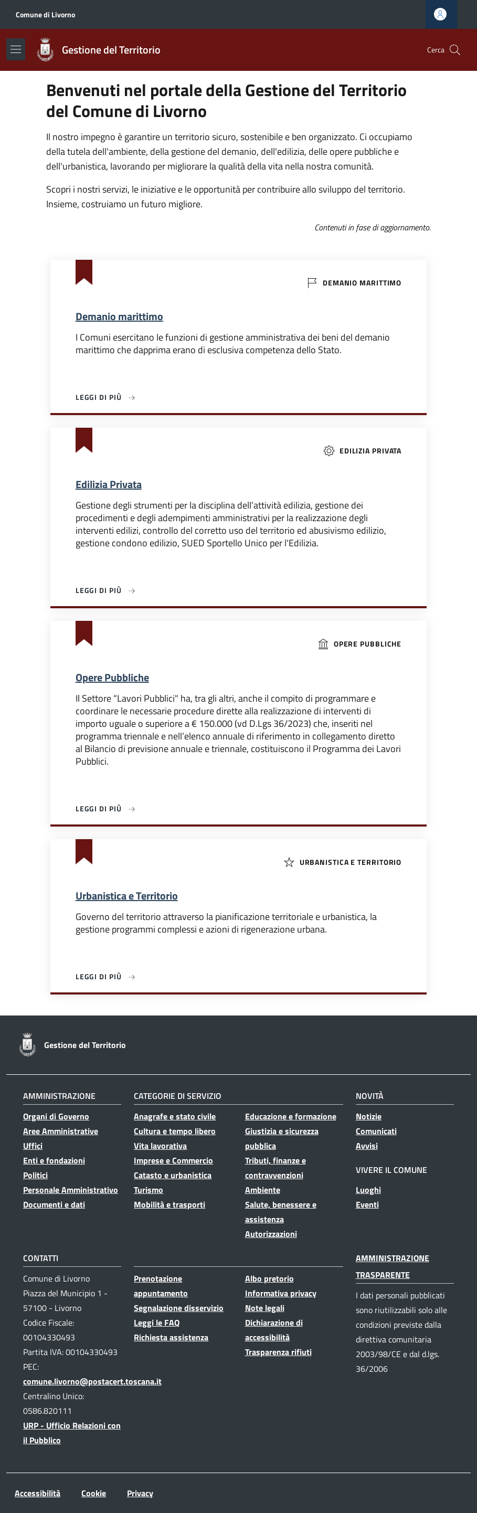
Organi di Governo (56, 1116)
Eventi (367, 1204)
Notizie (368, 1116)
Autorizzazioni (271, 1234)
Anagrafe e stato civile (175, 1116)
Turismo (148, 1189)
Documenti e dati (54, 1204)
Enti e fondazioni (54, 1160)
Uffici (33, 1145)
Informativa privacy (280, 1293)
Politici (35, 1175)
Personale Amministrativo (70, 1189)
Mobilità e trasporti (169, 1204)
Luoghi (368, 1189)
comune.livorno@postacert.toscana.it (92, 1381)
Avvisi (367, 1145)
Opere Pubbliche (112, 677)
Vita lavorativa (160, 1145)
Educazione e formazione (290, 1116)
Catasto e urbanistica (172, 1175)
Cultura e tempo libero (175, 1131)
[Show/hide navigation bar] (15, 49)
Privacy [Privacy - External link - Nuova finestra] (140, 1493)
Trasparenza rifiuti (278, 1352)
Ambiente (262, 1189)
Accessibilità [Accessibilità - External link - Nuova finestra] (37, 1493)
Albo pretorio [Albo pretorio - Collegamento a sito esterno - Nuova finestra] (269, 1278)
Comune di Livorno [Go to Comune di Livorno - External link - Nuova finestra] (45, 14)
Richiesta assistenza (171, 1337)
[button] (455, 50)
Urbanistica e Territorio (127, 896)
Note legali (264, 1308)
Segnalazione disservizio (179, 1308)
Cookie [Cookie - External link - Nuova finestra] (93, 1493)
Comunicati (376, 1131)
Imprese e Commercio (173, 1160)
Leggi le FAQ (156, 1322)
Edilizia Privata (109, 484)
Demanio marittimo (119, 316)
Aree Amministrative (60, 1131)
